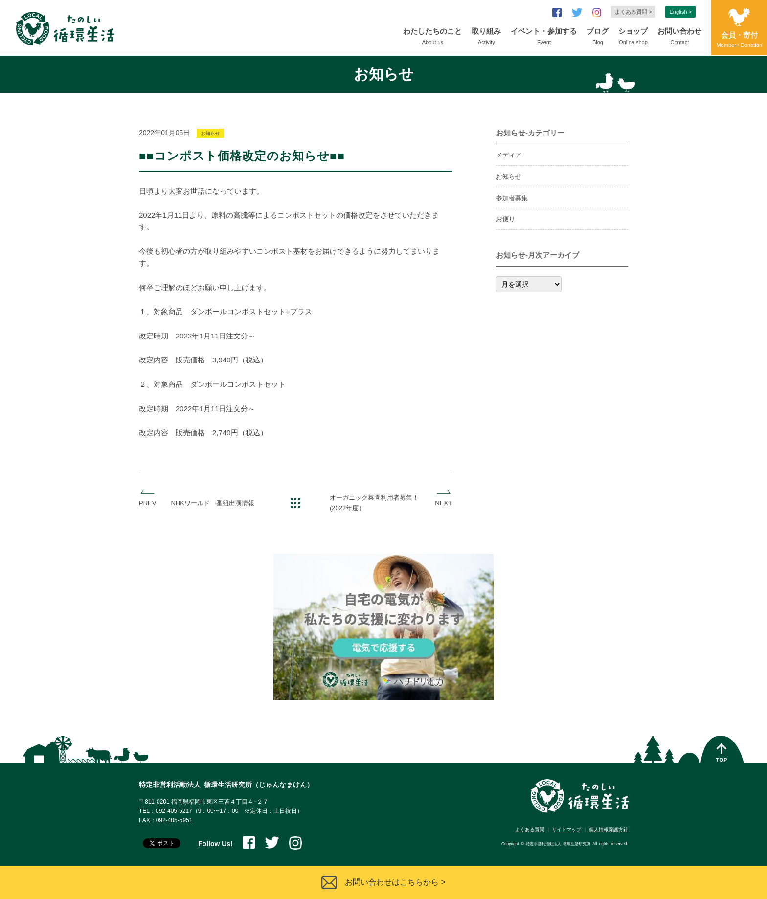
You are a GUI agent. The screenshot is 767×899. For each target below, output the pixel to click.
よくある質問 (529, 829)
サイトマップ (566, 829)
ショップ (633, 37)
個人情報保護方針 (608, 829)
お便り (505, 219)
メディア (508, 154)
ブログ (598, 37)
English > (680, 12)
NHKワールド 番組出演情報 (212, 503)
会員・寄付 (739, 40)
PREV (147, 503)
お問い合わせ (679, 37)
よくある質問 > (633, 12)
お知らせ (210, 133)
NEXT (443, 503)
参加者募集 (512, 198)
